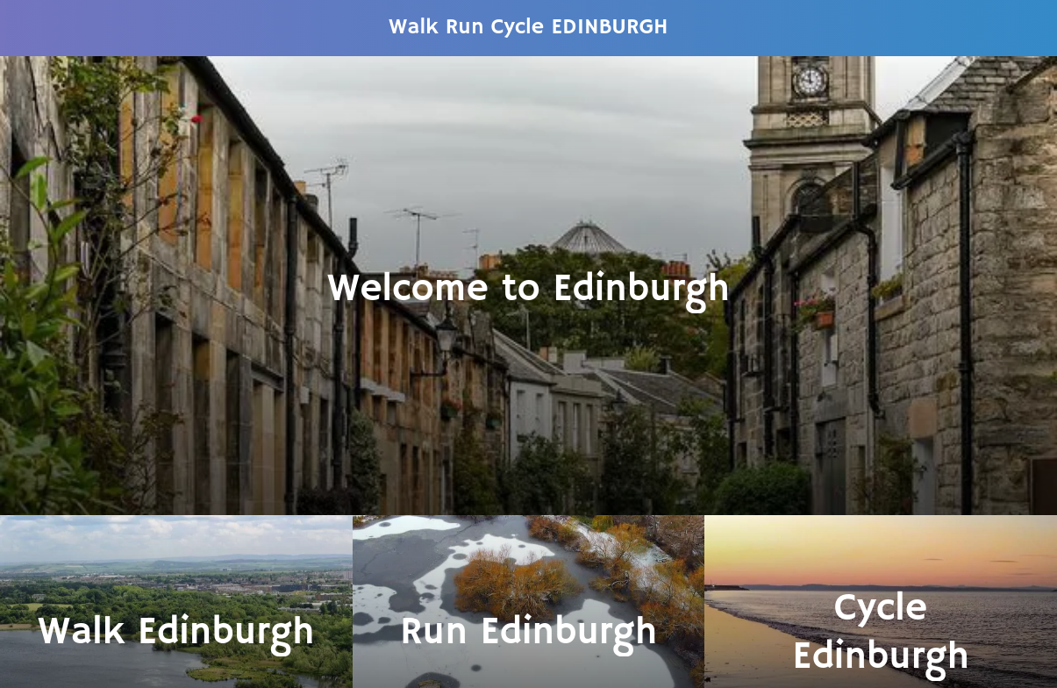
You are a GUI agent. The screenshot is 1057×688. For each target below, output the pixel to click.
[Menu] (28, 28)
